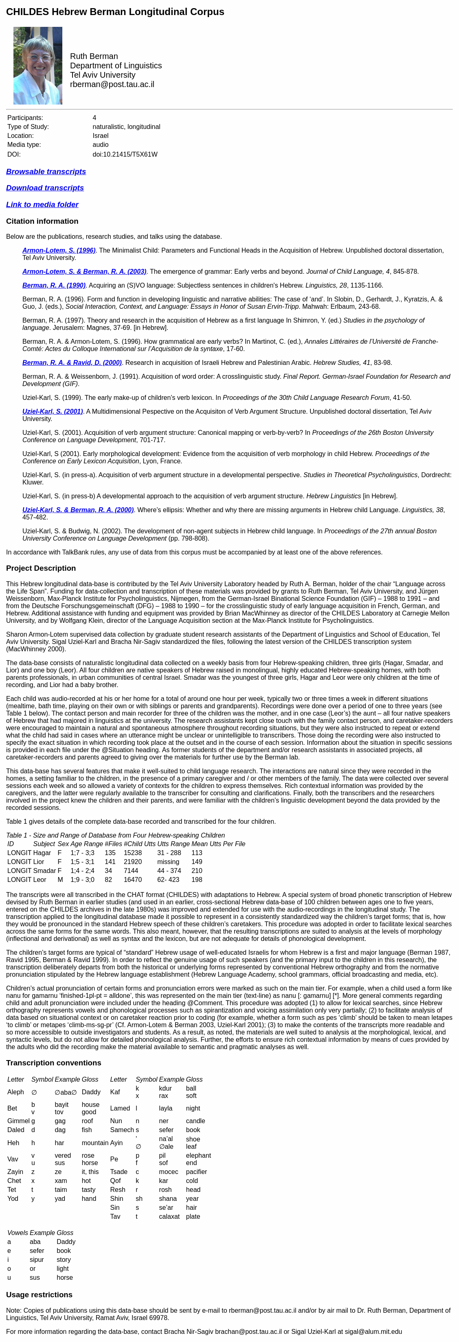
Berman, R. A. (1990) (54, 285)
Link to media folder (42, 204)
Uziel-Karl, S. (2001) (52, 411)
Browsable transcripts (46, 171)
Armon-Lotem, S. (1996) (59, 250)
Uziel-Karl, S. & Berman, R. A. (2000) (78, 509)
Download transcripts (45, 187)
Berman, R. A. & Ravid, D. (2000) (72, 362)
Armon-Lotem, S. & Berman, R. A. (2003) (84, 271)
